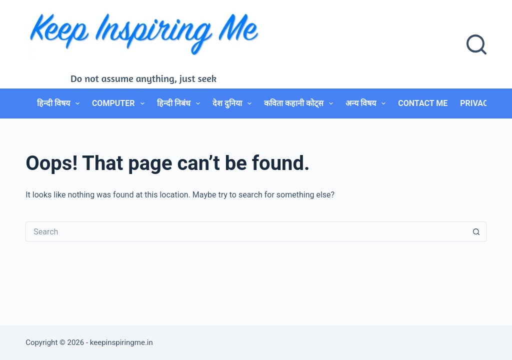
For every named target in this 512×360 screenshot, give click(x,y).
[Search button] (476, 232)
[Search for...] (246, 232)
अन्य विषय (368, 104)
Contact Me (423, 103)
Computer (120, 104)
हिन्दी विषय (60, 104)
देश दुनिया (234, 104)
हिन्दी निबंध (180, 104)
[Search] (476, 44)
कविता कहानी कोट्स (300, 104)
